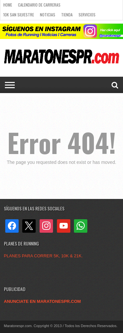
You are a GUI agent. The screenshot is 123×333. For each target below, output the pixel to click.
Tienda (67, 14)
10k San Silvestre (18, 14)
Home (7, 5)
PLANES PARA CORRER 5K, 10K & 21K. (43, 255)
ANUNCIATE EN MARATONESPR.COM (42, 301)
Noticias (47, 14)
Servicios (87, 14)
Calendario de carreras (39, 5)
